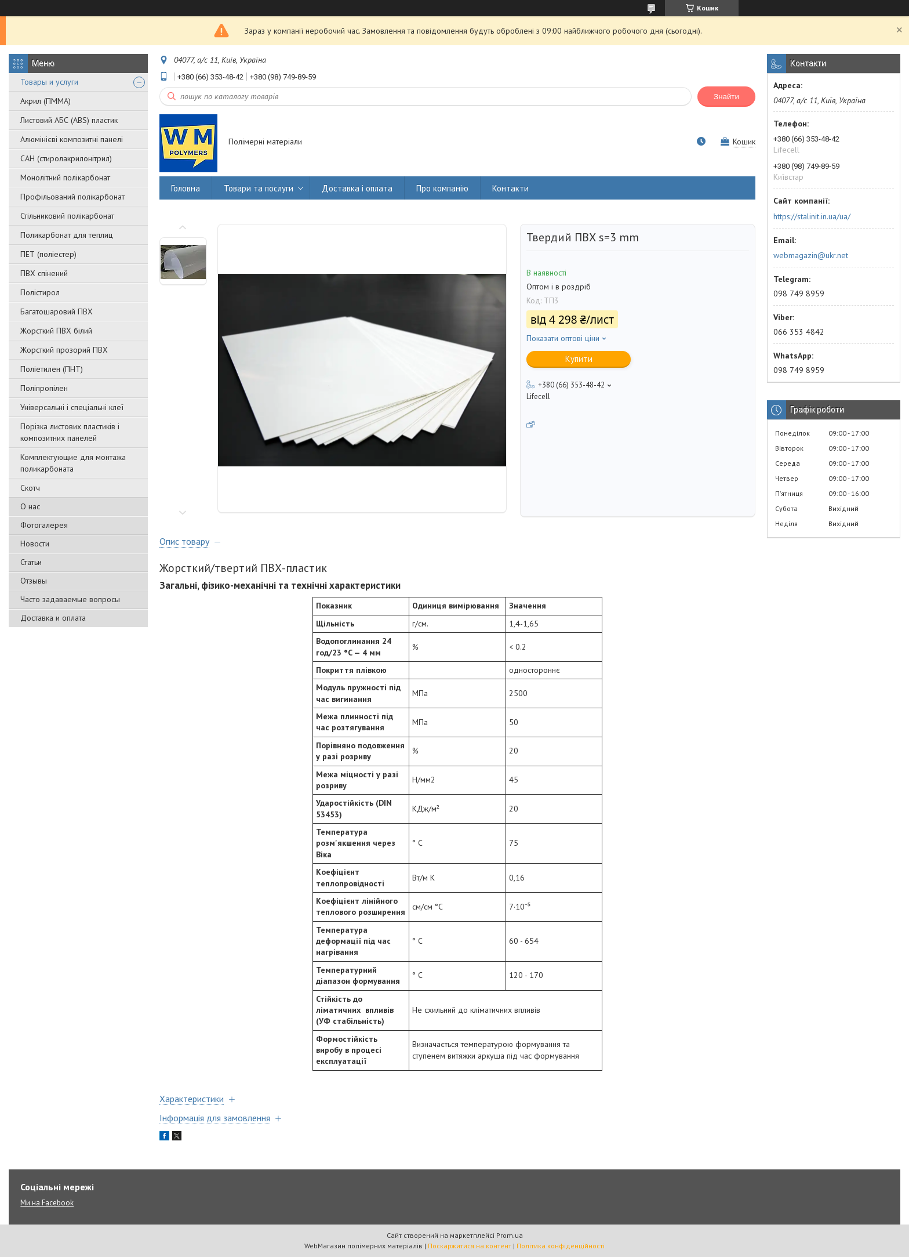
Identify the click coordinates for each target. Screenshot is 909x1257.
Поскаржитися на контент (469, 1245)
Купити (578, 358)
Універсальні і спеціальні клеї (71, 407)
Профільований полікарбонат (72, 196)
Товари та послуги (258, 188)
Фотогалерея (44, 525)
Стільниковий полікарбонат (67, 216)
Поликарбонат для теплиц (66, 235)
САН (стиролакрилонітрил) (66, 158)
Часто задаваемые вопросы (70, 599)
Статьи (31, 562)
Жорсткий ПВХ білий (56, 330)
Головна (185, 188)
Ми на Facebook (47, 1203)
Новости (34, 543)
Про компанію (442, 188)
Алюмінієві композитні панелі (71, 139)
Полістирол (40, 292)
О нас (30, 506)
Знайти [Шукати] (726, 96)
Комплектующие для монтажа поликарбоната (73, 463)
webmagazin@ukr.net (810, 255)
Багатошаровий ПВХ (56, 311)
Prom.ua (509, 1235)
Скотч (30, 488)
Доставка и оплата (53, 618)
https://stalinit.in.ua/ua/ (811, 216)
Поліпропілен (44, 388)
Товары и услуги (49, 82)
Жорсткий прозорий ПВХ (64, 350)
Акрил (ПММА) (45, 101)
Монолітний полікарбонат (65, 177)
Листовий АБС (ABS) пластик (69, 120)
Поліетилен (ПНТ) (51, 369)
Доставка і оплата (357, 188)
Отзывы (33, 580)
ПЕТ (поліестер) (48, 254)
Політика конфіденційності (561, 1245)
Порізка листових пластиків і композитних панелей (69, 432)
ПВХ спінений (44, 273)
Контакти (510, 188)
